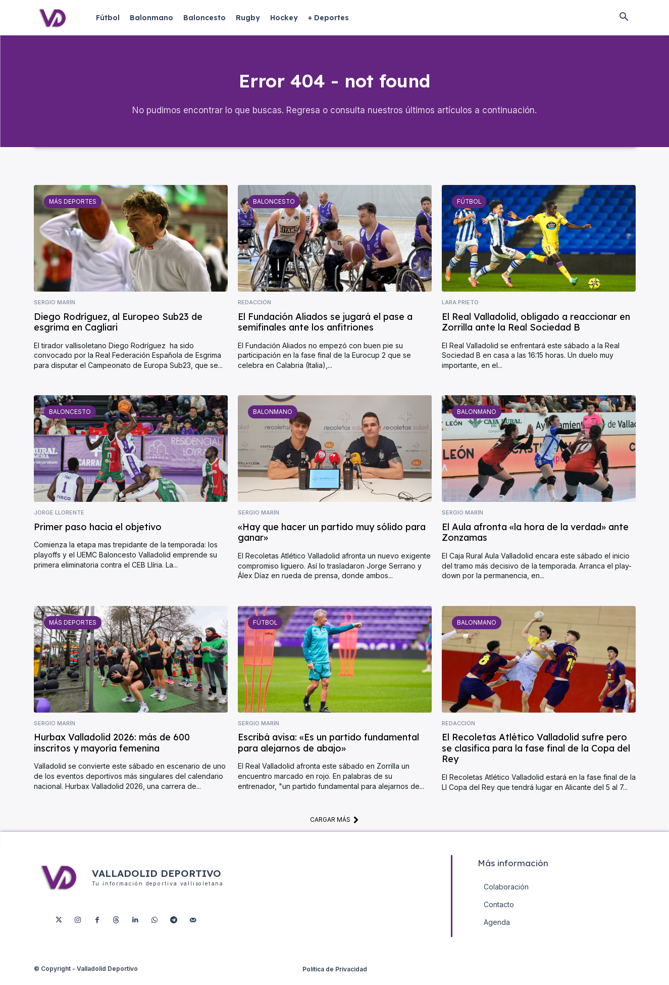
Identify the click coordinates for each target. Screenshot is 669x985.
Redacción (254, 310)
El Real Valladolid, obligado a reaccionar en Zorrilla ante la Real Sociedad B (536, 329)
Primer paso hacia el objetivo (98, 535)
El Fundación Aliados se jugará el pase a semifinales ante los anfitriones (325, 329)
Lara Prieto (460, 310)
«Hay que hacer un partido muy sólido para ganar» (332, 540)
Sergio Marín (54, 310)
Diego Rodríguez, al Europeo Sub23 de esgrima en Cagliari (118, 329)
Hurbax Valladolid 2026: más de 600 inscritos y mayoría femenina (112, 750)
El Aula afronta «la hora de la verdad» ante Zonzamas (535, 540)
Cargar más (334, 828)
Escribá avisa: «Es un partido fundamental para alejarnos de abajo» (328, 750)
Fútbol (468, 209)
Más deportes (71, 209)
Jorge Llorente (59, 521)
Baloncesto (272, 209)
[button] (624, 17)
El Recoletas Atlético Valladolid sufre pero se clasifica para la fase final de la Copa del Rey (536, 756)
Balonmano (271, 419)
